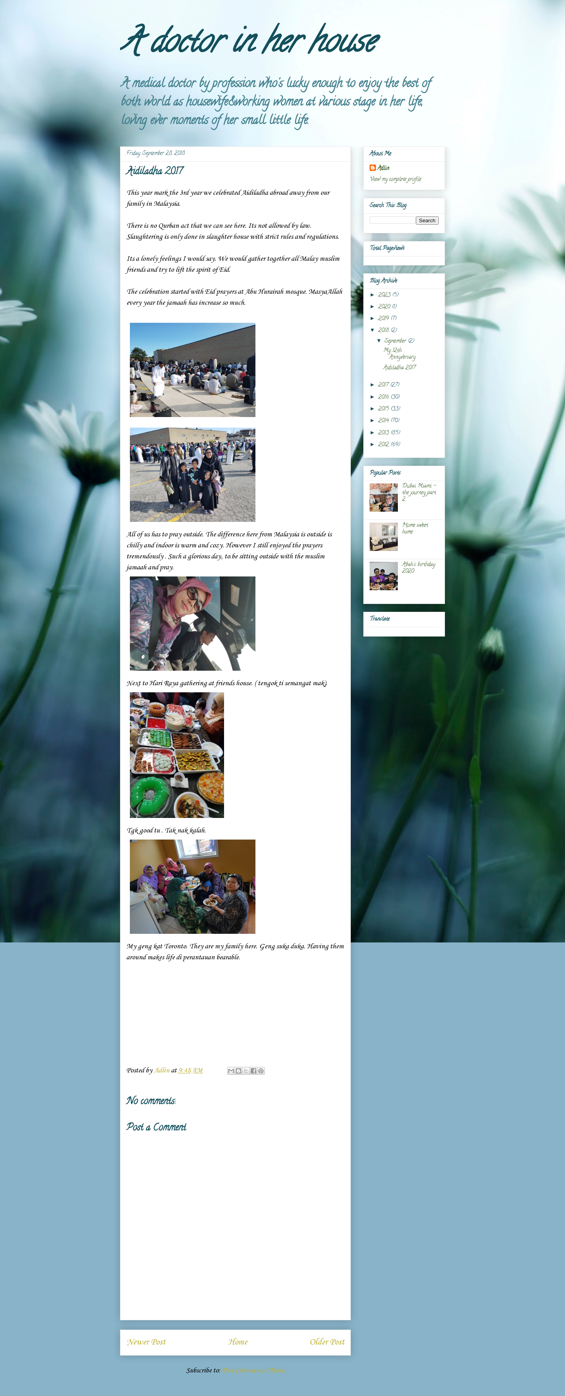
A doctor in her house (247, 44)
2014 (384, 421)
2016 (384, 397)
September (396, 341)
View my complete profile (395, 180)
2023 (385, 295)
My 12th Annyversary (399, 354)
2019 (384, 319)
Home (237, 1342)
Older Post (327, 1342)
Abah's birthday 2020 (418, 568)
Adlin (383, 169)
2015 (384, 409)
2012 (384, 445)
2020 (385, 307)
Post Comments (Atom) (253, 1370)
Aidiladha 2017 (399, 368)
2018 (384, 331)
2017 (384, 385)
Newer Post (146, 1342)
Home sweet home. (415, 528)
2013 (384, 433)
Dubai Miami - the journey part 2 (419, 493)
